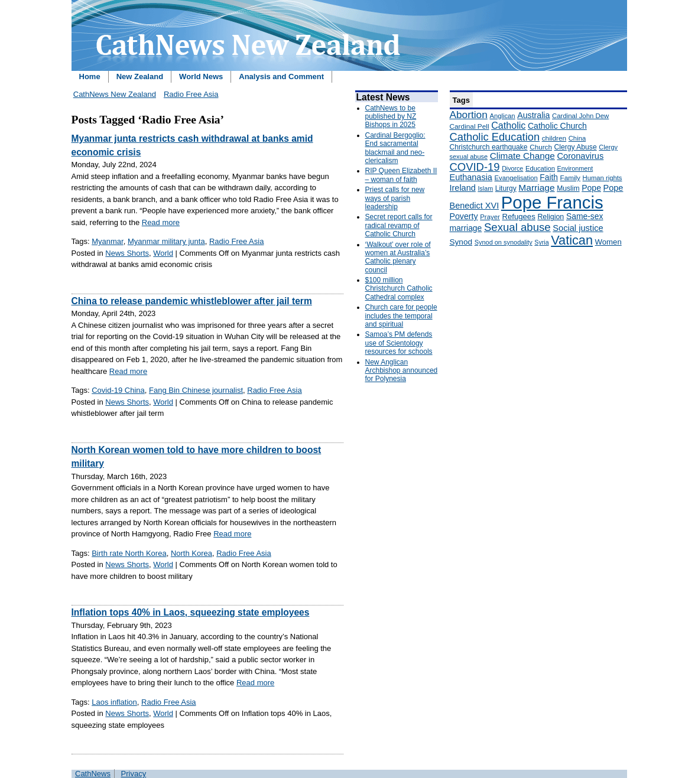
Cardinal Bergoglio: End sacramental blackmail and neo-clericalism (395, 148)
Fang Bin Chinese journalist (196, 390)
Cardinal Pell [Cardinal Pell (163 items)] (469, 126)
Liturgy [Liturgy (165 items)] (506, 188)
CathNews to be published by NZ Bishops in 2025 (391, 116)
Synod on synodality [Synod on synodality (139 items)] (504, 242)
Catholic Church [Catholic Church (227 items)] (557, 126)
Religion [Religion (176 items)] (550, 217)
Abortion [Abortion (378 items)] (469, 115)
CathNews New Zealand (114, 94)
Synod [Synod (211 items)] (461, 241)
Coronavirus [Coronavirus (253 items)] (580, 156)
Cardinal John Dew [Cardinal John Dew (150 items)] (580, 115)
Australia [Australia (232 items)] (533, 115)
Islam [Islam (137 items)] (485, 188)
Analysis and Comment (281, 76)
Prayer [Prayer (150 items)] (490, 216)
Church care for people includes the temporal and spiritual (401, 315)
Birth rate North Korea (129, 553)
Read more (161, 222)
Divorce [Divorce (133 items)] (512, 168)
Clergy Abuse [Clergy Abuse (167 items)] (575, 147)
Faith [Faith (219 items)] (549, 177)
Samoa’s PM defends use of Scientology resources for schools (399, 343)
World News (201, 76)
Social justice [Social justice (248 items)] (578, 228)
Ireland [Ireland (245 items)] (463, 188)
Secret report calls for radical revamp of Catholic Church (399, 225)
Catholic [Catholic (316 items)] (508, 125)
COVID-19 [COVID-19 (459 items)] (475, 167)
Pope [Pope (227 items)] (591, 188)
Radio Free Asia (191, 94)
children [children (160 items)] (554, 138)
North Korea (191, 553)
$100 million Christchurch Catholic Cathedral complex (399, 288)
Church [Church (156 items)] (541, 147)
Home (89, 76)
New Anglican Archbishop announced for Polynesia (401, 370)
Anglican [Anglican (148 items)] (502, 115)
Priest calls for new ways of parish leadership (395, 198)
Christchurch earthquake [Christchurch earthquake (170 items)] (489, 147)
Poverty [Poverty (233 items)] (464, 216)
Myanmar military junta (166, 241)
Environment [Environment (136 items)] (575, 168)
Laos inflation (114, 702)
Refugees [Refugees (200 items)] (518, 216)
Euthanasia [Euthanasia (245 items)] (471, 177)
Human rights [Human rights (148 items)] (602, 177)
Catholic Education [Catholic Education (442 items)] (495, 137)
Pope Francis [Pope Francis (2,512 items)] (552, 202)
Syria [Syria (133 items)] (541, 242)
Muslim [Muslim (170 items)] (568, 188)
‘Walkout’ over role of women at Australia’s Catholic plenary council (398, 257)
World (163, 253)
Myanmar (107, 241)
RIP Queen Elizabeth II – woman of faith (401, 175)
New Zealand (139, 76)
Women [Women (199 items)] (608, 241)
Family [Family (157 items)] (570, 177)
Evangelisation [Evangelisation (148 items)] (516, 177)
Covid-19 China (118, 390)
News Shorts (127, 253)
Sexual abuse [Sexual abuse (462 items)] (517, 227)
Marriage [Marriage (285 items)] (536, 188)
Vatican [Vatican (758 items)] (572, 240)
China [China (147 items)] (577, 138)
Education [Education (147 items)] (540, 168)
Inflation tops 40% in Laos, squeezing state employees (191, 612)
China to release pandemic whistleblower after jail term (192, 301)
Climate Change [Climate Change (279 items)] (522, 156)
